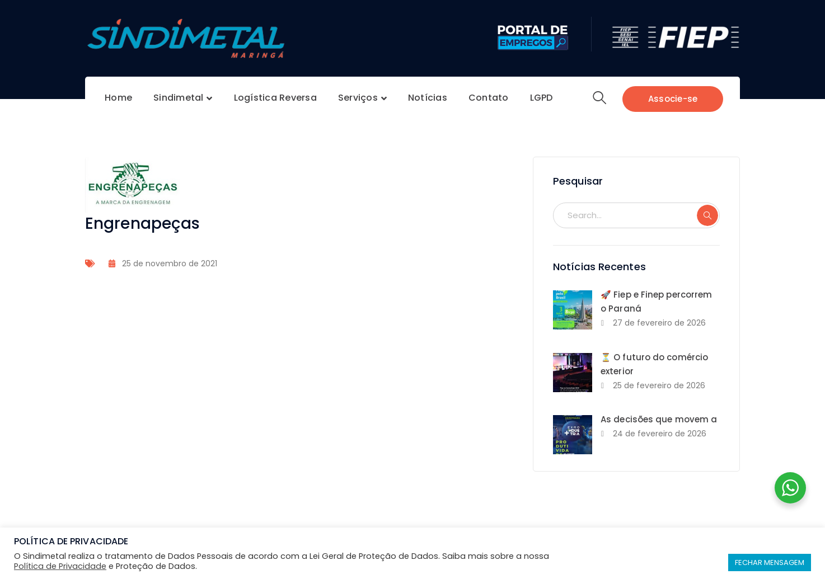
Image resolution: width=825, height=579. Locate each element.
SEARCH (707, 215)
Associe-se (673, 99)
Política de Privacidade (60, 566)
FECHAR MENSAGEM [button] (769, 562)
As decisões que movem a (659, 419)
